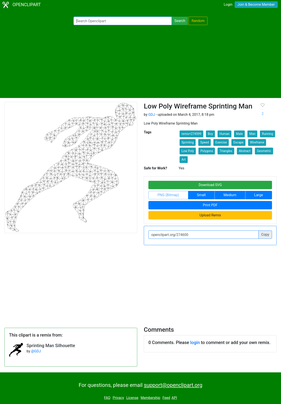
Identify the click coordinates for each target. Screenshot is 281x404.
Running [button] (267, 134)
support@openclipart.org (173, 385)
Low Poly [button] (188, 151)
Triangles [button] (226, 151)
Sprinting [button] (188, 142)
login (195, 342)
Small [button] (201, 195)
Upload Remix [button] (210, 215)
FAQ (107, 398)
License (132, 398)
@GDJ (36, 351)
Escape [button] (238, 142)
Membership (150, 398)
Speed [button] (204, 142)
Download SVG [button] (210, 185)
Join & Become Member (256, 4)
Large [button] (258, 195)
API (174, 398)
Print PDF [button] (210, 205)
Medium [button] (229, 195)
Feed (166, 398)
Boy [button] (210, 134)
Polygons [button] (206, 151)
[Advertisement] (140, 61)
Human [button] (224, 134)
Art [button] (184, 159)
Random (198, 21)
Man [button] (252, 134)
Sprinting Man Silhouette (51, 345)
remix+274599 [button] (191, 134)
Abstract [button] (244, 151)
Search (179, 21)
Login (228, 4)
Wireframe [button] (257, 142)
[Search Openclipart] (123, 21)
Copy (265, 234)
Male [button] (239, 134)
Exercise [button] (221, 142)
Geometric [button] (264, 151)
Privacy (118, 398)
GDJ (151, 114)
